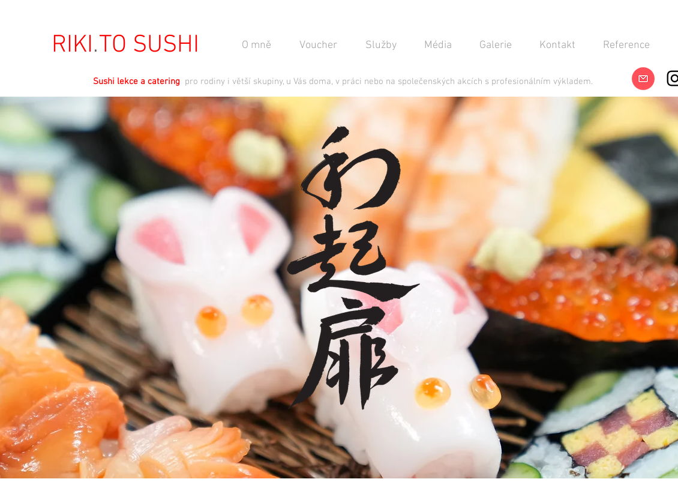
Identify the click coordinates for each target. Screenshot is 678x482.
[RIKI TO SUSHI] (125, 45)
